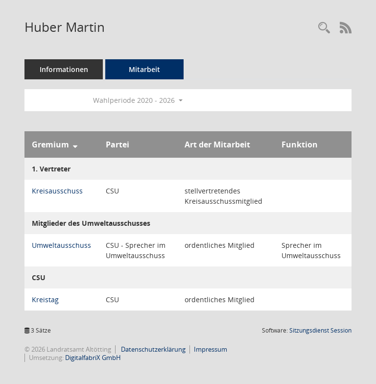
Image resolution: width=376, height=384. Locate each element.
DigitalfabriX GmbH (93, 357)
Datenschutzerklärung (152, 349)
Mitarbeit (144, 69)
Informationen (64, 69)
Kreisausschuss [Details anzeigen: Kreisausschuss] (57, 190)
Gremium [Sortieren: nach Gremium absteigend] (50, 144)
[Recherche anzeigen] (324, 28)
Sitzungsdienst (320, 330)
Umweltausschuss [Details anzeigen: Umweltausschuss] (61, 245)
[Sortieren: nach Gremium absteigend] (75, 144)
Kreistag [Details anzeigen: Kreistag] (45, 299)
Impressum (210, 349)
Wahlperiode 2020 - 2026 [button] (138, 100)
